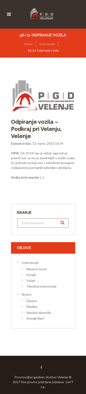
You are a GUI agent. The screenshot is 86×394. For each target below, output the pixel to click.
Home (28, 44)
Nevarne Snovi (36, 269)
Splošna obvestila (38, 313)
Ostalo (31, 275)
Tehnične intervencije (41, 286)
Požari (30, 280)
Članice (31, 301)
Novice (26, 294)
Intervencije (47, 44)
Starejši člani (35, 318)
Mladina (31, 307)
